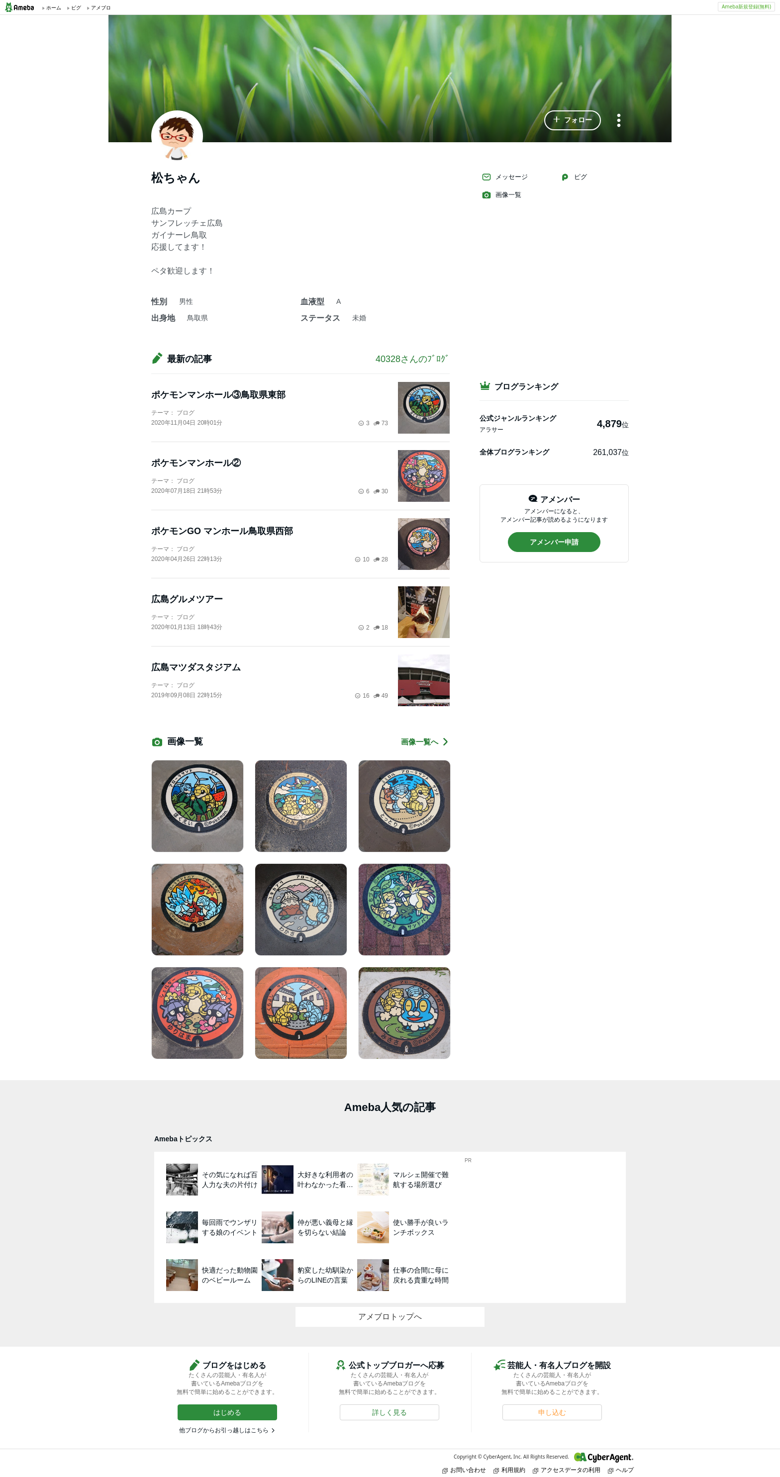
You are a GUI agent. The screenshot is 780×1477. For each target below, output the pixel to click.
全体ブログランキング (514, 452)
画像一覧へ (425, 741)
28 (381, 559)
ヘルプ (621, 1470)
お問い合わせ (464, 1470)
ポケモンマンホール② (196, 463)
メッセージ (505, 177)
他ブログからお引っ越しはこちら (224, 1430)
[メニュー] (619, 121)
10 (362, 559)
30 (381, 491)
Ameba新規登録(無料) (746, 6)
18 (381, 627)
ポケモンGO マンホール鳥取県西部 (222, 531)
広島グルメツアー (187, 599)
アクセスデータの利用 (566, 1470)
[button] (572, 120)
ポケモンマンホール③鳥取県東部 (218, 395)
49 (381, 695)
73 (381, 423)
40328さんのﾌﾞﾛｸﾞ (413, 359)
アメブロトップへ (390, 1316)
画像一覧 (501, 195)
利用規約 (509, 1470)
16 (362, 695)
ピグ (573, 177)
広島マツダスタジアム (196, 667)
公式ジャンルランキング (518, 418)
